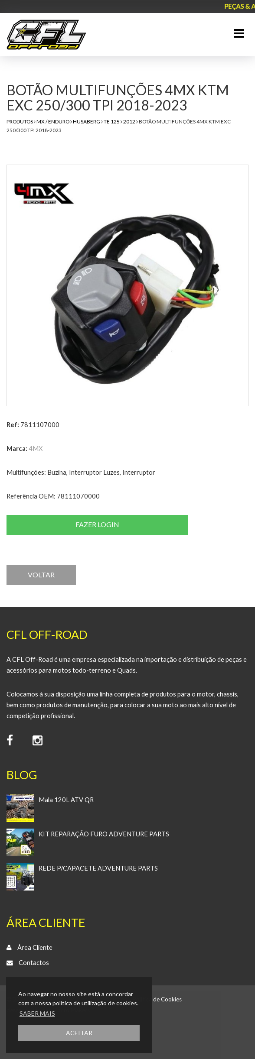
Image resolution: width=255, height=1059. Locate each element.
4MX (35, 448)
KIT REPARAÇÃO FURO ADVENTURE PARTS (104, 834)
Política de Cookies (157, 999)
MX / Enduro (52, 121)
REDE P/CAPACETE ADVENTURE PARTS (98, 868)
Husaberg (86, 121)
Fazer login (97, 524)
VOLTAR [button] (41, 574)
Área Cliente (34, 947)
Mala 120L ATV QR (66, 799)
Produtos (20, 121)
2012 (129, 121)
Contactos (34, 962)
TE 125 (112, 121)
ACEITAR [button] (79, 1032)
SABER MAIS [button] (37, 1013)
